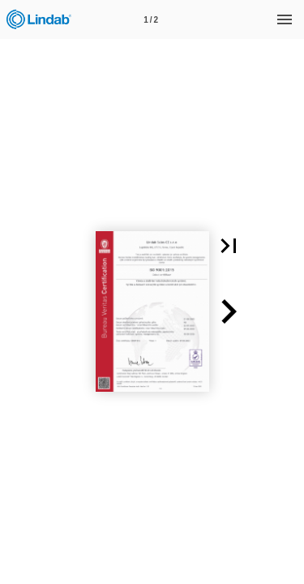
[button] (228, 245)
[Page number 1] (151, 19)
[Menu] (284, 19)
